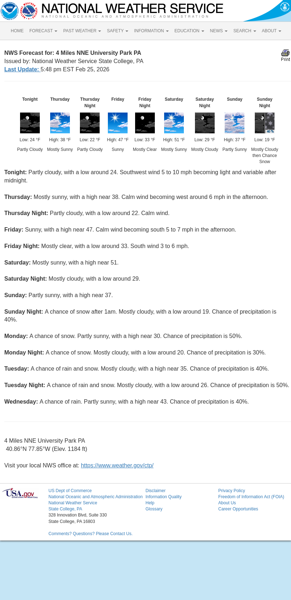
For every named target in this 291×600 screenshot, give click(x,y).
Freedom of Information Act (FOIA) (251, 496)
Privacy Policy (231, 490)
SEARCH (244, 30)
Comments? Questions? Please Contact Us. (90, 533)
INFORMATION (151, 30)
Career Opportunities (238, 508)
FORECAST (43, 30)
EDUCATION (189, 30)
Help (150, 502)
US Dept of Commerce (70, 490)
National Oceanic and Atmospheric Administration (95, 496)
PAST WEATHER (82, 30)
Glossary (154, 508)
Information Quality (164, 496)
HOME (17, 30)
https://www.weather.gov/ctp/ (117, 465)
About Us (227, 502)
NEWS (219, 30)
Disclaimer (156, 490)
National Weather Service (72, 502)
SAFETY (117, 30)
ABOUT (271, 30)
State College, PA (65, 508)
